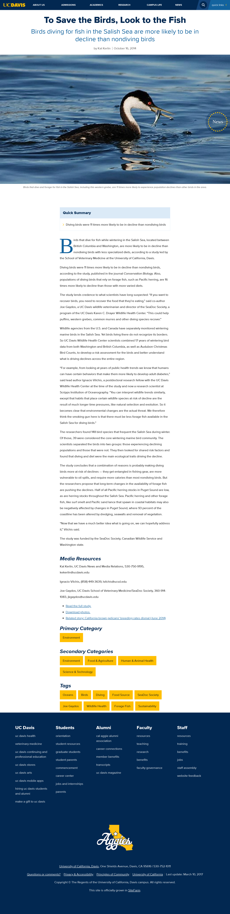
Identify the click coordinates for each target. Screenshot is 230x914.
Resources (143, 736)
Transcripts (103, 765)
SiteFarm (134, 890)
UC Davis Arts (23, 772)
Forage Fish (122, 706)
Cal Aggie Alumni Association (107, 738)
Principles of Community (113, 874)
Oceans (68, 695)
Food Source (121, 695)
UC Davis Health (25, 736)
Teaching (142, 744)
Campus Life (154, 5)
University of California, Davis (79, 866)
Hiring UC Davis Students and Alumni (31, 791)
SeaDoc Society (148, 695)
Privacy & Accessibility (78, 874)
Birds (84, 695)
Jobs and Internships (69, 784)
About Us (39, 5)
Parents (61, 791)
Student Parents (66, 760)
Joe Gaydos (71, 706)
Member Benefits (107, 756)
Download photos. (78, 612)
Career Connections (109, 749)
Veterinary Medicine (28, 744)
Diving (100, 695)
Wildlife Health (96, 706)
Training (182, 744)
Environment (71, 637)
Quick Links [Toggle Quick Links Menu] (218, 5)
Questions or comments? (44, 874)
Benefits (142, 760)
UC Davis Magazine (108, 772)
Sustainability (147, 706)
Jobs (180, 760)
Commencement (67, 768)
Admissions (68, 5)
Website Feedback (189, 776)
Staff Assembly (186, 768)
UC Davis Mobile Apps (29, 780)
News (178, 5)
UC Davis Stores (25, 765)
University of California (147, 874)
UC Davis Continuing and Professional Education (31, 754)
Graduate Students (68, 752)
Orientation (63, 736)
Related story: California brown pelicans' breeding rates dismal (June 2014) (116, 618)
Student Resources (68, 744)
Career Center (65, 776)
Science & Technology (78, 672)
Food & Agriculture (100, 661)
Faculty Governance (149, 768)
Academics (96, 5)
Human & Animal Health (137, 661)
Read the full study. (78, 606)
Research (124, 5)
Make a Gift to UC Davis (30, 801)
